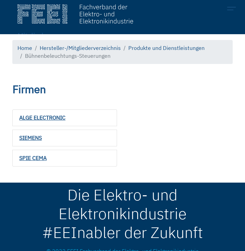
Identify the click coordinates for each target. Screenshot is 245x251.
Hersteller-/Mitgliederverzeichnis (80, 47)
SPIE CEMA (33, 158)
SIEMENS (30, 137)
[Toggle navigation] (233, 9)
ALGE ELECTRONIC (42, 117)
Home (24, 47)
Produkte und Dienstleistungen (166, 47)
